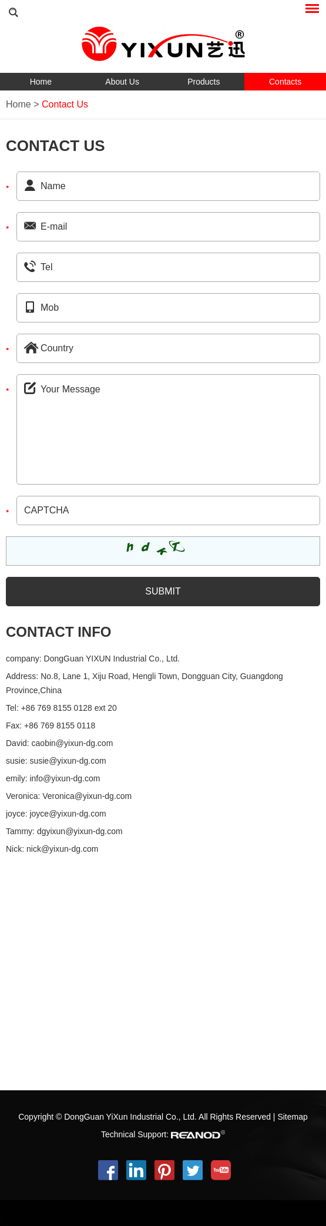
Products (203, 81)
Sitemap (292, 1116)
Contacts (285, 81)
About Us (122, 81)
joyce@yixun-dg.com (67, 813)
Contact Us (65, 104)
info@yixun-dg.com (64, 778)
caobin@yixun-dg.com (72, 743)
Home (41, 81)
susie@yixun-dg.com (67, 760)
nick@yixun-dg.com (62, 849)
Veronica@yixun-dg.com (87, 796)
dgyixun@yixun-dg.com (80, 831)
